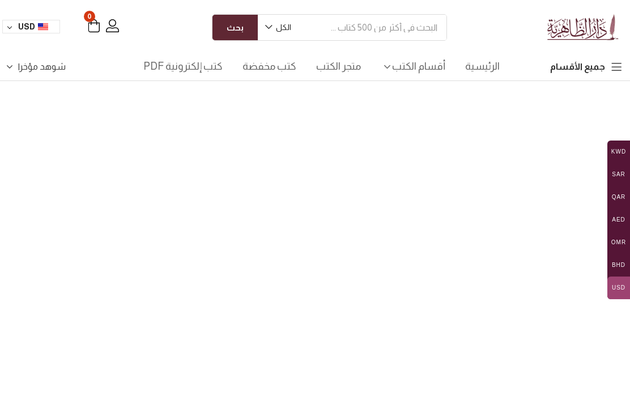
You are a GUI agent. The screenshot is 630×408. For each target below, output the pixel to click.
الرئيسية (482, 66)
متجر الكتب (338, 66)
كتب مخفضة (269, 66)
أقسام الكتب (413, 66)
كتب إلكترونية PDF (183, 66)
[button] (279, 27)
